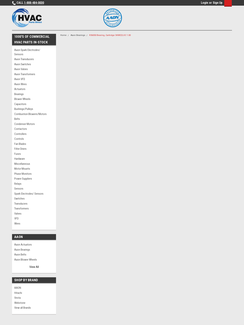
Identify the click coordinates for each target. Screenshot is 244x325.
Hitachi (18, 293)
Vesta (17, 297)
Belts (17, 119)
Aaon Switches (22, 64)
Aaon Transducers (24, 59)
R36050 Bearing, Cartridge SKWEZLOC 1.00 (110, 35)
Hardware (19, 158)
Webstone (19, 303)
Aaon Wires (20, 84)
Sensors (18, 188)
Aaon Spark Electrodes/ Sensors (27, 52)
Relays (17, 183)
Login (204, 3)
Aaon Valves (21, 69)
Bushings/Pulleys (23, 109)
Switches (19, 198)
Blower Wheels (22, 99)
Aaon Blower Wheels (25, 259)
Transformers (21, 208)
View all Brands (22, 307)
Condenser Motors (24, 124)
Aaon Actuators (23, 244)
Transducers (20, 203)
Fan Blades (20, 144)
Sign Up (217, 3)
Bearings (19, 94)
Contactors (20, 129)
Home (63, 35)
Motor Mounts (22, 168)
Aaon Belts (20, 254)
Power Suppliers (23, 178)
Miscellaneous (22, 164)
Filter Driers (20, 148)
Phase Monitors (23, 173)
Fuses (17, 154)
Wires (17, 223)
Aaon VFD (19, 79)
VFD (16, 218)
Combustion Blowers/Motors (30, 114)
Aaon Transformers (24, 74)
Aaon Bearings (22, 249)
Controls (19, 139)
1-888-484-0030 (34, 3)
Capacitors (20, 104)
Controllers (20, 134)
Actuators (19, 89)
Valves (17, 213)
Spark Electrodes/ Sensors (28, 193)
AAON (17, 287)
